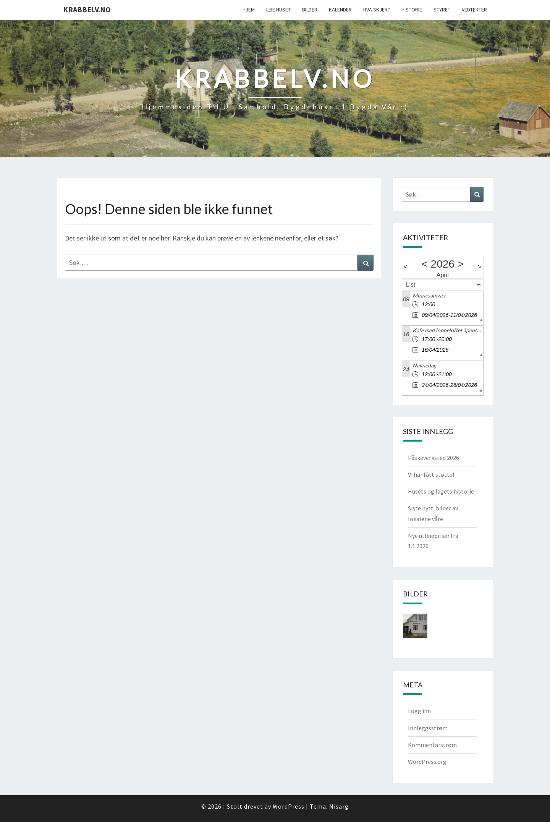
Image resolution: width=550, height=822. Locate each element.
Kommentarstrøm (432, 745)
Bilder (309, 9)
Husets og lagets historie (441, 491)
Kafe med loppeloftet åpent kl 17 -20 (455, 330)
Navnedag (424, 365)
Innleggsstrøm (428, 728)
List (411, 284)
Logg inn (419, 711)
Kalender (340, 9)
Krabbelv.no (87, 9)
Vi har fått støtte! (431, 474)
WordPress (288, 806)
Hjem (249, 9)
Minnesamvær (429, 295)
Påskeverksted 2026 (433, 457)
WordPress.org (427, 761)
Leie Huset (278, 9)
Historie (411, 9)
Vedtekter (474, 9)
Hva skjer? (376, 9)
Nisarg (339, 806)
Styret (442, 9)
